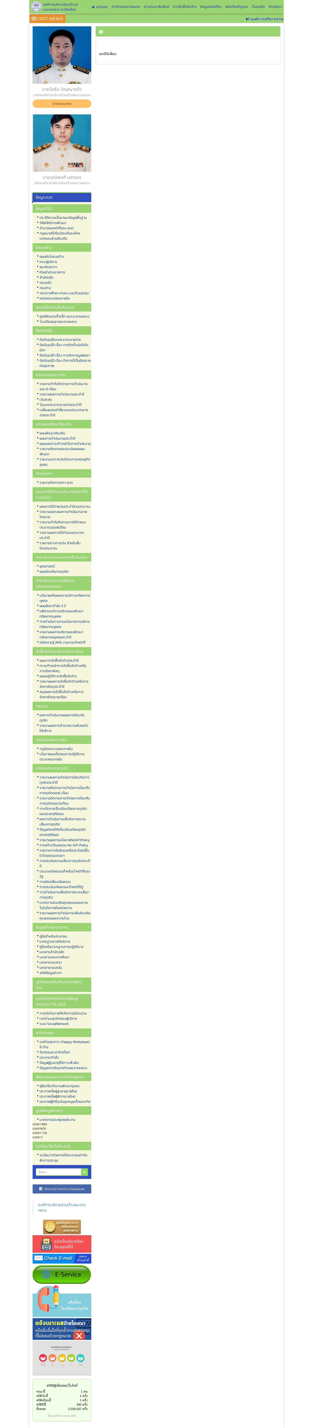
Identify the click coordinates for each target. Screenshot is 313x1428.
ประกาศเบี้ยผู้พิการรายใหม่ (57, 1096)
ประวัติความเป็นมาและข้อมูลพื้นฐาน (63, 217)
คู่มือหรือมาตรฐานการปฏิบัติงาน (61, 946)
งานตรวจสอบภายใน (51, 740)
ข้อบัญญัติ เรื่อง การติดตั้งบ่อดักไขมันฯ (64, 347)
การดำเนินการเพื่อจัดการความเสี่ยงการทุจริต (64, 894)
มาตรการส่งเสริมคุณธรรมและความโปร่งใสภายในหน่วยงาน (64, 905)
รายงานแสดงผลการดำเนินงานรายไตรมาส (63, 514)
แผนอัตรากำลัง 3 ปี (53, 605)
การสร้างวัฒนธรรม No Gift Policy (64, 845)
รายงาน (42, 706)
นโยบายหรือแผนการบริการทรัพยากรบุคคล (65, 598)
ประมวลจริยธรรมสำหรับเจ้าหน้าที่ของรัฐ (65, 874)
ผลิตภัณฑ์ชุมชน (236, 6)
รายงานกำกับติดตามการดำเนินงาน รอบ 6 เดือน (64, 386)
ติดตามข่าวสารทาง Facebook (62, 1188)
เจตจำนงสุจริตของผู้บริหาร (58, 1018)
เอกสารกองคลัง (51, 967)
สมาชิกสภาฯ (48, 267)
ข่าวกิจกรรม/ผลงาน (126, 6)
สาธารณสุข (44, 1033)
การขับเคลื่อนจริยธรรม (55, 881)
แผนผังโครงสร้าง (52, 256)
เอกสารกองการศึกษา (54, 957)
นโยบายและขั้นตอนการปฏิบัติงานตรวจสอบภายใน (62, 756)
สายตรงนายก (62, 103)
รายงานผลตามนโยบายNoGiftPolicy (65, 839)
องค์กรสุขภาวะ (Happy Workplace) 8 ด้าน (65, 1044)
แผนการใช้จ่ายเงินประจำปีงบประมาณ (65, 506)
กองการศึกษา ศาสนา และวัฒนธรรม (64, 293)
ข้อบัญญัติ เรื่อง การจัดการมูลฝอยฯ (65, 355)
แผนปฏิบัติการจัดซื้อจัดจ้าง (58, 676)
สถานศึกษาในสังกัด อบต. (55, 307)
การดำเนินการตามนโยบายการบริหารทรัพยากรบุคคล (65, 624)
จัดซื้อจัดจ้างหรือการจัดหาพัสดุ (59, 651)
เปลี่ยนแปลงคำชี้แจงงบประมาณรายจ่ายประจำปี (64, 412)
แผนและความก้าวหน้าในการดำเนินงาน (65, 443)
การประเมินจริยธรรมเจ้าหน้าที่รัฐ (61, 886)
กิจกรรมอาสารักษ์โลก (55, 1052)
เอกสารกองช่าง (51, 962)
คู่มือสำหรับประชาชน (53, 936)
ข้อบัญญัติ (44, 330)
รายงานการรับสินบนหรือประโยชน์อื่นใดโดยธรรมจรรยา (64, 853)
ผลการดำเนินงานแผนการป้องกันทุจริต (62, 717)
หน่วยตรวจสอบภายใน (55, 298)
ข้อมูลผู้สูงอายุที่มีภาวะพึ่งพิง (59, 1062)
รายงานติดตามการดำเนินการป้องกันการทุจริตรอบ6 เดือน (65, 790)
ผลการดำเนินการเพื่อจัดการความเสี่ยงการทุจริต (63, 821)
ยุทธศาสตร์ (47, 566)
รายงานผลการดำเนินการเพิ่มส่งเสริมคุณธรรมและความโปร (65, 915)
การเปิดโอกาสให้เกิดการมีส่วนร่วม (63, 1013)
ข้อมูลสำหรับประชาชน (52, 927)
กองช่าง (45, 287)
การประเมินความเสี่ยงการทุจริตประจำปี (65, 863)
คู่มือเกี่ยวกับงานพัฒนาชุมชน (59, 1085)
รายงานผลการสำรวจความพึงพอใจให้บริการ (64, 728)
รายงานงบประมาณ (50, 375)
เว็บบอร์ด (258, 6)
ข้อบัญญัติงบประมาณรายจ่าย (60, 339)
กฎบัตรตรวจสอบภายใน (56, 748)
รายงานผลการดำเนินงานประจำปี (62, 394)
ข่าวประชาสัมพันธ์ (156, 6)
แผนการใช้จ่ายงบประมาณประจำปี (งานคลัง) (61, 494)
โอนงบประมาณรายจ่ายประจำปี (61, 404)
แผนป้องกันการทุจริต (54, 571)
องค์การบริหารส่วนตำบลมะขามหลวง (62, 1207)
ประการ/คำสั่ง (49, 1057)
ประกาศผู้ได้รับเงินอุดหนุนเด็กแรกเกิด (65, 1101)
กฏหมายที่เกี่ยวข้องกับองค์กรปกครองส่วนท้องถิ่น (60, 236)
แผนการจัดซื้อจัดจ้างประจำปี (59, 660)
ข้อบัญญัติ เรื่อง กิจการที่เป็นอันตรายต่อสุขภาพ (65, 363)
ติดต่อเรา (275, 6)
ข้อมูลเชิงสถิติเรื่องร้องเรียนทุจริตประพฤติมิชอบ (63, 832)
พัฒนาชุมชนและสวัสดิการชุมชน (60, 1077)
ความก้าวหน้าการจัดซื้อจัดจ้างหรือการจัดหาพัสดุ (63, 668)
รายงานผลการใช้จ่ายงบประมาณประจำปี (62, 535)
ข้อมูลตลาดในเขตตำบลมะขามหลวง (63, 1067)
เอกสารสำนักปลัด (52, 951)
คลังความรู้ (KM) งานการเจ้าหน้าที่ (62, 642)
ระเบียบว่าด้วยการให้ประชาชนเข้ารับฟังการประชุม (63, 1157)
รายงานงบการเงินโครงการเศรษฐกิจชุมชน (65, 462)
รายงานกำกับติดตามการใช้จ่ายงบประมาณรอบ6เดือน (63, 524)
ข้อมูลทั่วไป (44, 208)
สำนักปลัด (46, 277)
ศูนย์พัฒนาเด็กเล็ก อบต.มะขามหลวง (64, 316)
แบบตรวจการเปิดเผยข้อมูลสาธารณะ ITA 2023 (57, 1001)
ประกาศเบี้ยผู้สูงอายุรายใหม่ (58, 1091)
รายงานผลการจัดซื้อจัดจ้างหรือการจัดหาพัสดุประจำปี (64, 684)
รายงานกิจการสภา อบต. (56, 482)
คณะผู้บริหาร (48, 261)
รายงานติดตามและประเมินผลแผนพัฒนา (62, 451)
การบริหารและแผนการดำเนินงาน (61, 557)
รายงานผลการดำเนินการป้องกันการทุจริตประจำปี (64, 780)
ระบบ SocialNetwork (54, 1023)
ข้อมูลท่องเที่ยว (210, 6)
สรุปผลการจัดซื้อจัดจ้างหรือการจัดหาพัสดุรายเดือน (62, 694)
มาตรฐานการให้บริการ (55, 941)
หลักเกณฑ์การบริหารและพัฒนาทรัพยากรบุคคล (61, 613)
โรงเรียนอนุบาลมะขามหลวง (58, 321)
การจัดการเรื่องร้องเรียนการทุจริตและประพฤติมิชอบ (63, 811)
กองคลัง (46, 282)
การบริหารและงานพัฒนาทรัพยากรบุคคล (55, 583)
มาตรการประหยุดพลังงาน (57, 1119)
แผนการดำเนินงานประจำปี (57, 438)
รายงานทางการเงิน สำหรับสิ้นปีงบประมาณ (60, 545)
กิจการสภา (44, 473)
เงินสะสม (46, 399)
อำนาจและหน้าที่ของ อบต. (57, 228)
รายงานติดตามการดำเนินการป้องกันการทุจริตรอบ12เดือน (65, 800)
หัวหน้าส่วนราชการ (52, 272)
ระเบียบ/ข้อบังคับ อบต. (53, 1146)
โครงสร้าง (44, 247)
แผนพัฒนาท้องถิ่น (52, 433)
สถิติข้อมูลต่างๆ (51, 972)
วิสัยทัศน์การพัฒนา (53, 222)
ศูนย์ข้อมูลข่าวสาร (49, 1110)
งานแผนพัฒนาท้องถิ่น (53, 424)
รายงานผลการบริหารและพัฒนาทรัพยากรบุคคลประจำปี (61, 634)
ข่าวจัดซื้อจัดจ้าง (184, 6)
